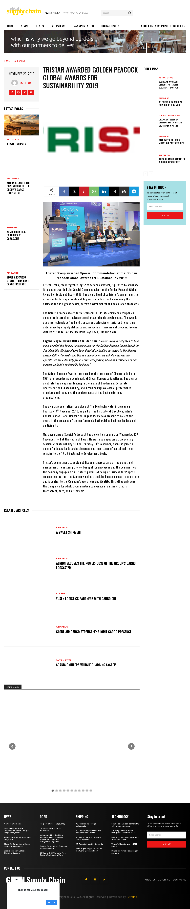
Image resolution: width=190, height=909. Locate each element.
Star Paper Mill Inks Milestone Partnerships (171, 141)
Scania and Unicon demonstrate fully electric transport (169, 84)
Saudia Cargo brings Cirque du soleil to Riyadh (53, 847)
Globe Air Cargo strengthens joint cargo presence (18, 280)
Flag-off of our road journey (52, 824)
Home (7, 60)
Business (12, 228)
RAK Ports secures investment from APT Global (125, 838)
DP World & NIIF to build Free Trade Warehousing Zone (53, 854)
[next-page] (151, 174)
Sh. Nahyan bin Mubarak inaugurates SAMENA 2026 (123, 832)
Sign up (165, 215)
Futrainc (132, 897)
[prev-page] (146, 174)
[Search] (129, 13)
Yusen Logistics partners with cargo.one (16, 235)
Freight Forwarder (170, 116)
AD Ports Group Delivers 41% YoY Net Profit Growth (89, 832)
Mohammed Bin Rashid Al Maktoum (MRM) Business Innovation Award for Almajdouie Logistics (51, 838)
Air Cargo (20, 60)
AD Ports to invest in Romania (89, 844)
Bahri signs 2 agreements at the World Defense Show (89, 850)
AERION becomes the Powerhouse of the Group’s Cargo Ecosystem (18, 188)
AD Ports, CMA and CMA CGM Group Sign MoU (170, 103)
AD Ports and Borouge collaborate (86, 825)
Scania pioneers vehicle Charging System (86, 664)
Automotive (63, 660)
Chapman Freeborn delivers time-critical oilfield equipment (170, 122)
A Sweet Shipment (17, 144)
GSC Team (25, 83)
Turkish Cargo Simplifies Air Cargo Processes (172, 160)
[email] (165, 206)
